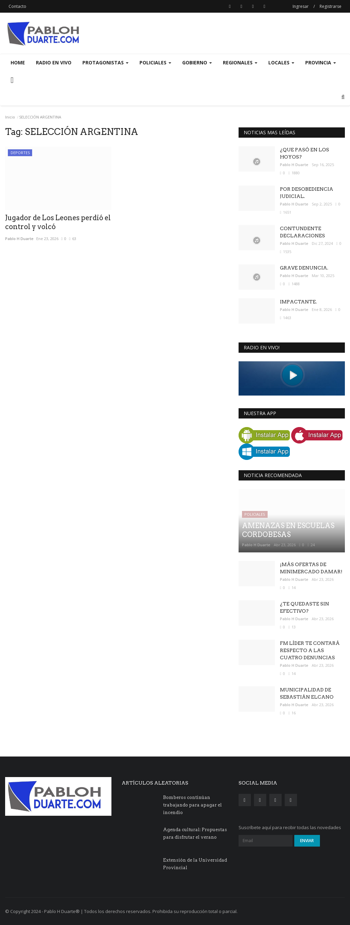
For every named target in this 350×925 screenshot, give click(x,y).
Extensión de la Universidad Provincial (195, 864)
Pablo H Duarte (19, 238)
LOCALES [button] (281, 62)
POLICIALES (254, 514)
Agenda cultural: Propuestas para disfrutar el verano (195, 833)
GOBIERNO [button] (197, 62)
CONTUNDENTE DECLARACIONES (302, 232)
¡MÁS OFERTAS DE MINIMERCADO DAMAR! (311, 568)
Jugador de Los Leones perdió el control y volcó (58, 222)
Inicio (10, 117)
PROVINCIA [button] (320, 62)
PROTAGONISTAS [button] (105, 62)
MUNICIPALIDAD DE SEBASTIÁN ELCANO (307, 693)
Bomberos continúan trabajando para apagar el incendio (192, 805)
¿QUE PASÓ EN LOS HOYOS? (304, 153)
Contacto (17, 6)
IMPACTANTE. (298, 301)
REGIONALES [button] (240, 62)
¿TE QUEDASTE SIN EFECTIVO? (304, 607)
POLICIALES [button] (155, 62)
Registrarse (330, 6)
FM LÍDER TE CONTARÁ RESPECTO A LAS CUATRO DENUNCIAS (310, 650)
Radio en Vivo (53, 62)
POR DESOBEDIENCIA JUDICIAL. (306, 192)
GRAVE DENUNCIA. (304, 268)
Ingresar (301, 6)
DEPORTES (20, 152)
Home (18, 62)
